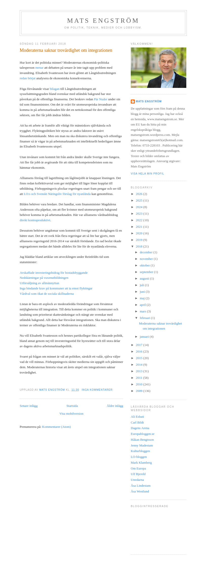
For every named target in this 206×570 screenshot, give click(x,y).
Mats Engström (103, 20)
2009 (139, 391)
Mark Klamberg (141, 462)
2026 (139, 194)
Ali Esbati (137, 416)
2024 (139, 207)
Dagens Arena (140, 428)
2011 (139, 378)
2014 (139, 364)
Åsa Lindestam (140, 485)
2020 (139, 233)
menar (39, 67)
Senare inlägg (29, 406)
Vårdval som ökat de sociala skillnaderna (47, 293)
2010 (139, 384)
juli (142, 285)
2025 (139, 200)
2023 (139, 213)
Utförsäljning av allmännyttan (39, 283)
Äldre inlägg (115, 406)
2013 (139, 371)
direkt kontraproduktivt (35, 220)
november (147, 259)
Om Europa (138, 468)
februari (145, 318)
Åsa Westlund (140, 491)
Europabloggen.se (142, 434)
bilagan (55, 89)
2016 (139, 351)
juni (143, 291)
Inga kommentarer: (98, 389)
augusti (145, 278)
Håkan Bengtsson (142, 439)
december (146, 252)
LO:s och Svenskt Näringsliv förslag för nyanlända (57, 194)
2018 (139, 246)
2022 (139, 220)
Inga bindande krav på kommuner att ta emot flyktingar (56, 288)
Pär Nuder (100, 99)
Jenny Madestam (142, 445)
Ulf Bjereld (138, 474)
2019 (139, 240)
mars (143, 311)
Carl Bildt (137, 422)
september (147, 272)
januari (145, 336)
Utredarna (137, 480)
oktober (145, 265)
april (143, 305)
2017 (139, 345)
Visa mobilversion (72, 413)
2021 (139, 227)
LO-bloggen (139, 457)
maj (143, 298)
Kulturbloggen (140, 451)
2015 (139, 358)
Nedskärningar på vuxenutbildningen (44, 278)
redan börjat (27, 78)
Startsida (72, 406)
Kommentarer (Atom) (56, 427)
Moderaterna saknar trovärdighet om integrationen (66, 50)
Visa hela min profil (147, 173)
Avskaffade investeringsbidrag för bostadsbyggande (54, 273)
